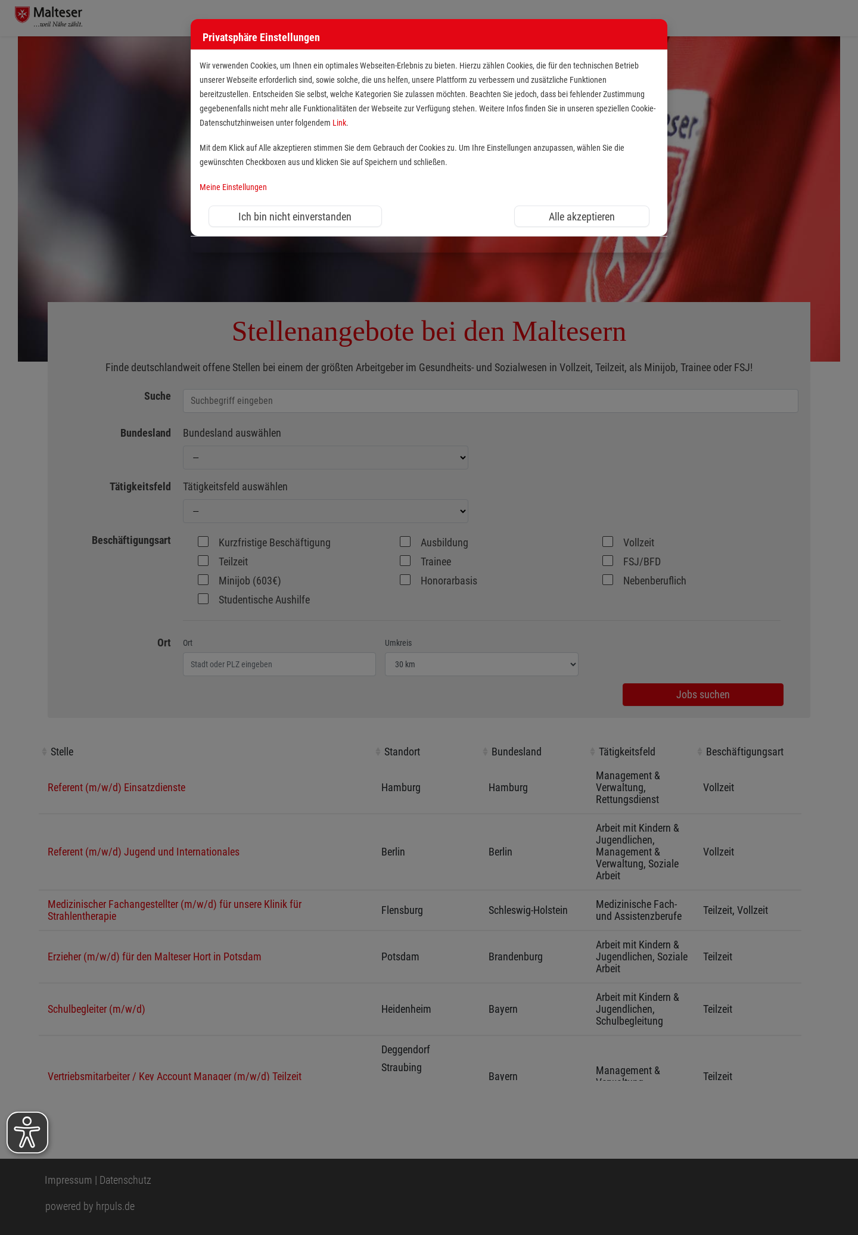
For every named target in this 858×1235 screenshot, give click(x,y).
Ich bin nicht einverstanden (295, 216)
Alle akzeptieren (582, 216)
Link (339, 123)
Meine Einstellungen (233, 187)
